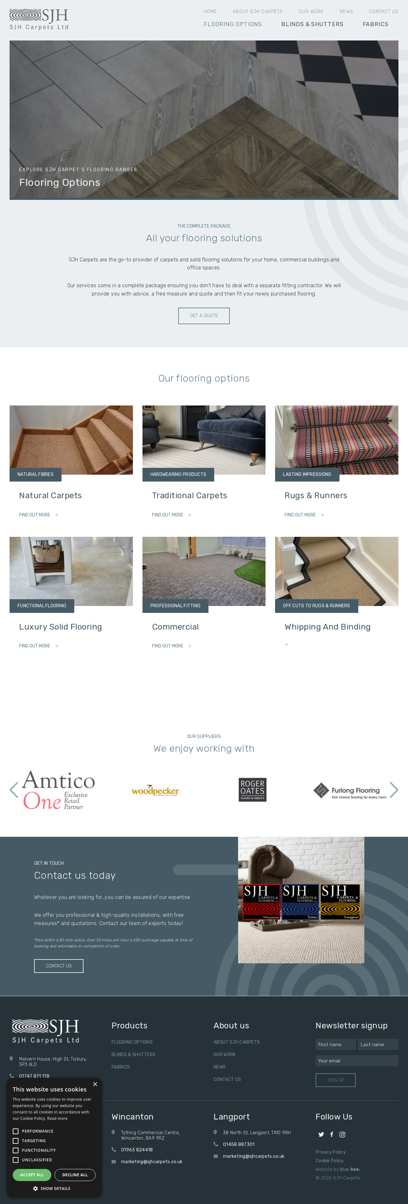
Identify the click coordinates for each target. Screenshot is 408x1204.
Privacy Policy (331, 1152)
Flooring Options (233, 24)
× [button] (94, 1084)
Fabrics (376, 24)
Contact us (383, 11)
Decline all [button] (75, 1175)
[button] (54, 1188)
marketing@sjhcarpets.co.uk (151, 1161)
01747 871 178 (34, 1076)
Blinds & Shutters (312, 24)
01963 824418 (137, 1150)
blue (350, 1169)
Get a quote (204, 315)
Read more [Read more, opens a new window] (57, 1118)
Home (210, 11)
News (346, 11)
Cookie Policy (330, 1161)
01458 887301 (238, 1144)
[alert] (54, 1138)
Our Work (311, 11)
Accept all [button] (32, 1175)
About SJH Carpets (258, 11)
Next (394, 790)
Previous (14, 790)
